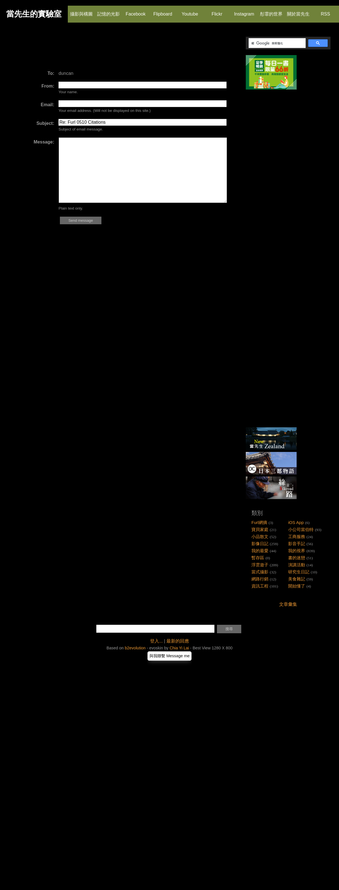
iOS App (296, 522)
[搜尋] (276, 43)
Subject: (45, 123)
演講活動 (296, 564)
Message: (44, 142)
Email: (47, 104)
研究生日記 (298, 571)
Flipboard (162, 11)
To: (50, 73)
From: (48, 86)
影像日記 (259, 543)
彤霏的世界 (271, 11)
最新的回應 (177, 641)
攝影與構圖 (81, 11)
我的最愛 (259, 550)
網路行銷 (259, 578)
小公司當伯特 (301, 529)
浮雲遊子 (259, 564)
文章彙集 (288, 604)
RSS (325, 11)
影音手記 (296, 543)
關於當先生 (298, 11)
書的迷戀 (296, 557)
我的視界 (296, 550)
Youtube (190, 11)
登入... (156, 641)
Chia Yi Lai (179, 648)
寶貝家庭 (259, 529)
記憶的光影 (108, 11)
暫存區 (257, 557)
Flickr (217, 11)
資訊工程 (259, 586)
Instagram (244, 11)
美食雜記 (296, 578)
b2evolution (135, 648)
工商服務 (296, 536)
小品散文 (259, 536)
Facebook (135, 11)
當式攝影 (259, 571)
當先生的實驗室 (34, 14)
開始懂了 (296, 586)
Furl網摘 (259, 522)
